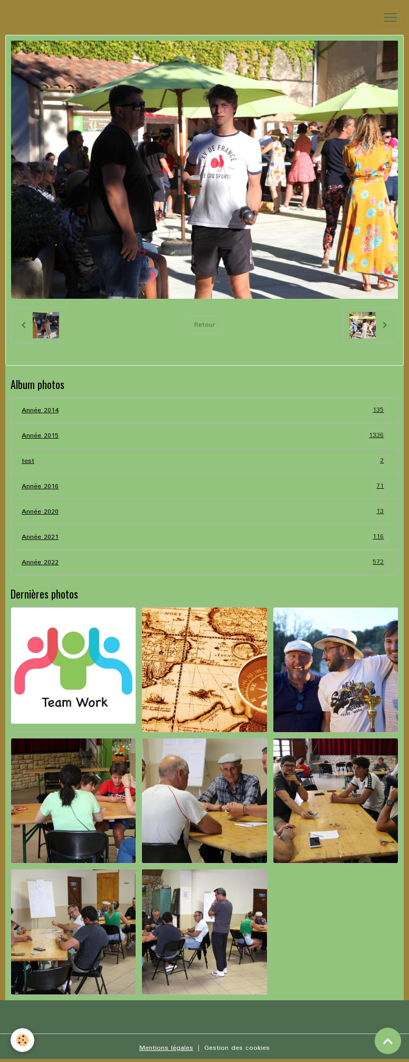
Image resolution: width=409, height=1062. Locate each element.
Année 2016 (204, 486)
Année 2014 (204, 410)
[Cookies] (22, 1040)
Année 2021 (204, 537)
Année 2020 (204, 512)
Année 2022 (204, 562)
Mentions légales (166, 1048)
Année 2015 (204, 436)
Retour (204, 324)
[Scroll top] (388, 1041)
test (204, 461)
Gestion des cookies (237, 1048)
